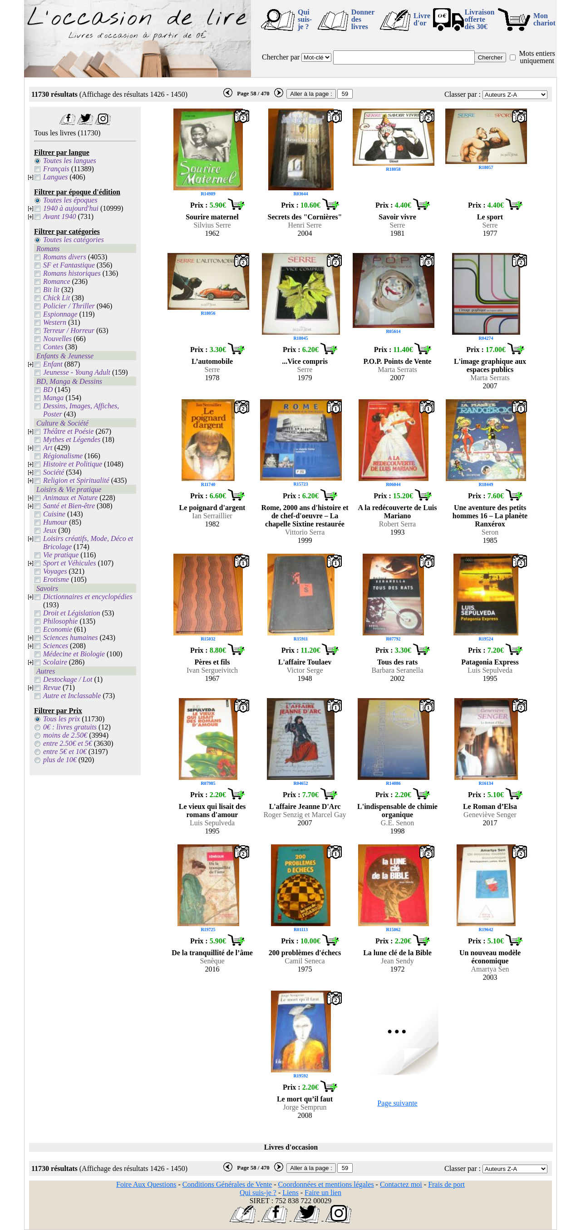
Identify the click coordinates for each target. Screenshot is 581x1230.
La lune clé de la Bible (397, 953)
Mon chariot (544, 19)
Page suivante (397, 1103)
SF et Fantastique (69, 265)
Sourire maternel (212, 217)
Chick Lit (56, 298)
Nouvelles (57, 338)
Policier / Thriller (69, 306)
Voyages (55, 571)
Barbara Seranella (397, 670)
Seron (490, 532)
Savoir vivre (397, 217)
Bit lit (51, 289)
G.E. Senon (397, 823)
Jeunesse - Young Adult (76, 372)
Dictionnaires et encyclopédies (88, 596)
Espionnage (60, 314)
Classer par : (462, 94)
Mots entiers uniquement (537, 57)
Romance (56, 281)
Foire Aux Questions (146, 1184)
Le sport (490, 217)
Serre (397, 225)
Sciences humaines (70, 637)
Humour (55, 522)
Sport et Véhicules (69, 563)
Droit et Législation (71, 613)
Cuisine (54, 514)
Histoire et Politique (72, 464)
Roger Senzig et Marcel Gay (304, 814)
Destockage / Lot (67, 679)
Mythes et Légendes (71, 439)
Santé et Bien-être (69, 506)
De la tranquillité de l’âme (212, 953)
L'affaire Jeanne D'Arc (305, 806)
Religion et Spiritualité (76, 480)
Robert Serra (397, 524)
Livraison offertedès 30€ (480, 19)
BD (48, 389)
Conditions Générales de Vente (227, 1184)
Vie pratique (61, 555)
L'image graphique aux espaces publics (490, 365)
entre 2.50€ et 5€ (67, 743)
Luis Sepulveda (490, 670)
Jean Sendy (397, 961)
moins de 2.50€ (65, 735)
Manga (53, 398)
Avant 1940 (59, 216)
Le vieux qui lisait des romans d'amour (212, 810)
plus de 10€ (60, 760)
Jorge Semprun (304, 1107)
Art (47, 447)
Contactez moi (401, 1184)
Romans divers (64, 257)
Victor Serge (304, 670)
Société (53, 472)
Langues (55, 177)
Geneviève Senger (490, 814)
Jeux (49, 530)
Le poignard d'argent (212, 507)
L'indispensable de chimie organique (397, 810)
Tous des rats (397, 662)
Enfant (53, 364)
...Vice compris (305, 361)
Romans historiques (72, 273)
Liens (290, 1192)
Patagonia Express (489, 662)
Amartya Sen (490, 969)
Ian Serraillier (212, 516)
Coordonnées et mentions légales (326, 1184)
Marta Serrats (397, 369)
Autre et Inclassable (72, 695)
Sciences (55, 646)
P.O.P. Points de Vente (398, 361)
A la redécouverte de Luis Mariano (397, 512)
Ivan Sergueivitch (212, 670)
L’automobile (212, 361)
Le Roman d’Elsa (490, 806)
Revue (52, 687)
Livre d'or (422, 19)
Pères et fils (212, 662)
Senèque (212, 961)
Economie (57, 629)
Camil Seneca (305, 961)
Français (56, 169)
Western (54, 322)
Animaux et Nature (70, 497)
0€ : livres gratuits (70, 727)
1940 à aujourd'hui (70, 208)
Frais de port (446, 1184)
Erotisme (56, 579)
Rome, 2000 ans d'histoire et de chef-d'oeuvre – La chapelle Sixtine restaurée (304, 516)
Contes (53, 347)
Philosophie (60, 621)
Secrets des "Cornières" (305, 217)
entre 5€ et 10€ (65, 751)
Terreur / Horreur (68, 330)
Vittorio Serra (305, 532)
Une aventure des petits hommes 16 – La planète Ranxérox (490, 516)
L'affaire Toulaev (305, 662)
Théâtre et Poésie (68, 431)
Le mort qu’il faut (305, 1099)
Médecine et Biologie (74, 654)
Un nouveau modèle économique (490, 957)
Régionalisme (63, 456)
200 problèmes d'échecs (305, 953)
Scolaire (55, 662)
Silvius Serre (212, 225)
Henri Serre (304, 225)
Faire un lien (323, 1192)
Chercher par (281, 57)
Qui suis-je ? (305, 19)
